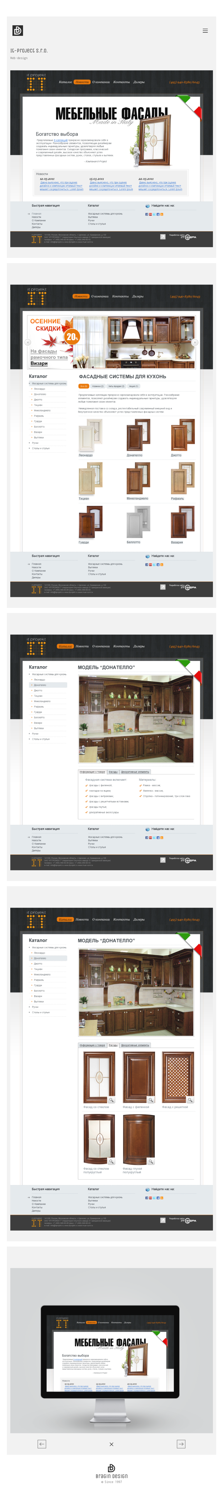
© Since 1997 (112, 1460)
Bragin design (111, 1454)
